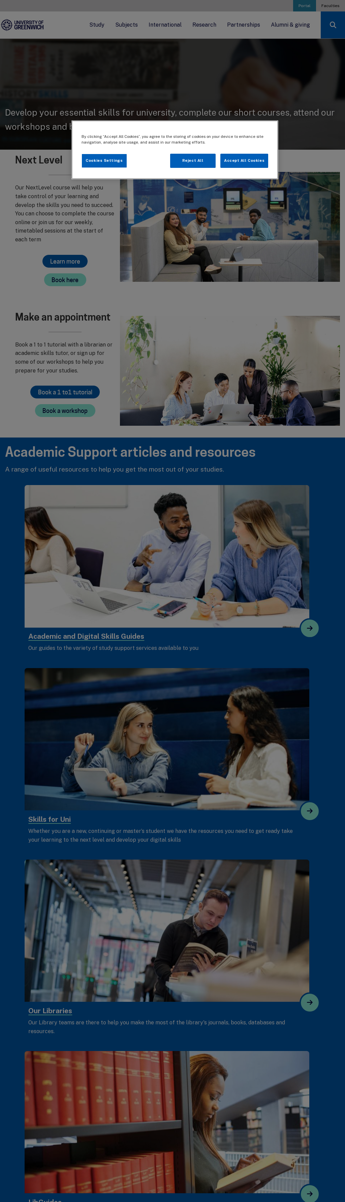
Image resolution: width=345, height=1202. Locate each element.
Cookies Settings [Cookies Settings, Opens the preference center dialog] (104, 160)
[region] (174, 149)
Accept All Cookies (244, 160)
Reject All (192, 160)
